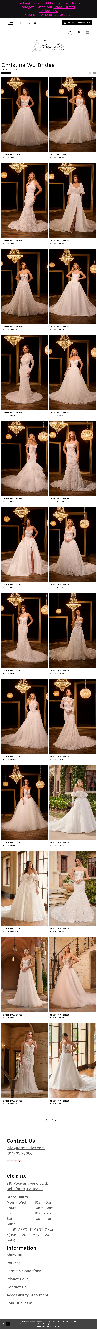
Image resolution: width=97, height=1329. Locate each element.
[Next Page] (56, 1120)
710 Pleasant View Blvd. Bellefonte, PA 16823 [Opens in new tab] (27, 1186)
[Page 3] (49, 1120)
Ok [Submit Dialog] (8, 1324)
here (58, 1326)
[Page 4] (52, 1120)
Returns (13, 1263)
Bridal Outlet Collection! (57, 9)
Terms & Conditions (24, 1271)
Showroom (16, 1255)
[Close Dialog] (3, 1324)
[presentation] (24, 114)
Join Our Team (19, 1303)
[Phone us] (22, 23)
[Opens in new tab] (8, 1161)
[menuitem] (22, 23)
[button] (79, 33)
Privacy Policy (18, 1279)
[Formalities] (48, 45)
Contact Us (16, 1287)
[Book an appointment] (77, 22)
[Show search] (70, 33)
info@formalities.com (26, 1148)
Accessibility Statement (27, 1295)
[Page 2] (46, 1120)
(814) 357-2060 (20, 1153)
